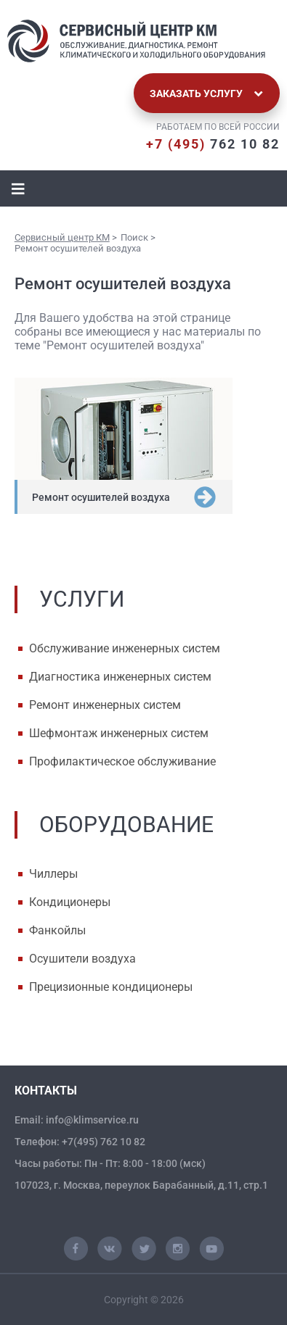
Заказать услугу (206, 93)
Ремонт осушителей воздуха (101, 497)
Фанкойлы (57, 930)
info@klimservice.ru (92, 1120)
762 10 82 (213, 143)
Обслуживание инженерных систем (124, 648)
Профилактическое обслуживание (122, 761)
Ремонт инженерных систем (105, 705)
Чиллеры (53, 874)
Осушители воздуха (82, 958)
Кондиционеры (69, 902)
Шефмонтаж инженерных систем (119, 733)
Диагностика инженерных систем (120, 677)
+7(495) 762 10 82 (103, 1141)
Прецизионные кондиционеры (111, 987)
